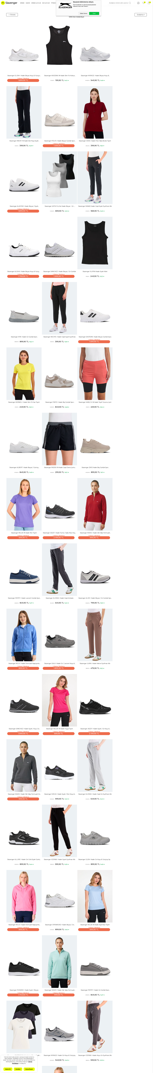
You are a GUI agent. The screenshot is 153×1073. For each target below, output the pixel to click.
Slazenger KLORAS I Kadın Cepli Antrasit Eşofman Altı (59, 464)
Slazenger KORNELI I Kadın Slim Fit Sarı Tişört (129, 269)
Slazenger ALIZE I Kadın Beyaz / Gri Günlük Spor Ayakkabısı (94, 464)
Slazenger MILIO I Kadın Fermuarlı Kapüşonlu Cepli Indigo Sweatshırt (129, 464)
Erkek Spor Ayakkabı (14, 1034)
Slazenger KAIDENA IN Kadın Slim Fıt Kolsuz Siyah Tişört (59, 75)
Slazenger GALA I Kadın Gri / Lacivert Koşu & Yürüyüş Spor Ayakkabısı (24, 529)
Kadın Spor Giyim (13, 1054)
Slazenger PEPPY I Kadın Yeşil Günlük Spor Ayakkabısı (59, 917)
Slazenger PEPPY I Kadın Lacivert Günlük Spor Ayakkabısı (24, 464)
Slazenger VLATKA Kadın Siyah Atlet (129, 204)
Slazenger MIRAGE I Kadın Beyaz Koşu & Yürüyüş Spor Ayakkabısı (94, 75)
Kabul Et (8, 1069)
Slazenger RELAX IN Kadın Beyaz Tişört (129, 852)
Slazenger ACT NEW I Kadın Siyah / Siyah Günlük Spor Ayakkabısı (94, 852)
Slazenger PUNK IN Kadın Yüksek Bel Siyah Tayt (94, 917)
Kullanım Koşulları (36, 1047)
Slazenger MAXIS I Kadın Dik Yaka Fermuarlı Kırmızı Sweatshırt (129, 399)
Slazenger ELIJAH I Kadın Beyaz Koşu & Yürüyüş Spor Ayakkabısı (23, 75)
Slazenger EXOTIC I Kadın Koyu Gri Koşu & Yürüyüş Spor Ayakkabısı (129, 982)
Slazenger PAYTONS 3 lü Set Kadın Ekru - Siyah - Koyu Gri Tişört (59, 788)
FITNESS (53, 3)
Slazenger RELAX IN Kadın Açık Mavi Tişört (59, 723)
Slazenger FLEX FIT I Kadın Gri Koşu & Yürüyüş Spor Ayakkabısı (129, 917)
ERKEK (22, 3)
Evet (94, 13)
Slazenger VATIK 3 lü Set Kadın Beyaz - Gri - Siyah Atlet (129, 140)
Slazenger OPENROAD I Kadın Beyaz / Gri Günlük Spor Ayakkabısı (23, 723)
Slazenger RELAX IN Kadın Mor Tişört (59, 399)
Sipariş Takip (35, 1057)
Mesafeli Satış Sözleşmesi (38, 1038)
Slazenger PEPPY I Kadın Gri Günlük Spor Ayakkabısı (24, 788)
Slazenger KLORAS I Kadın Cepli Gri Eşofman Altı (129, 593)
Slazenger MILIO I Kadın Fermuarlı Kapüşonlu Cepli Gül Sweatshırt (129, 658)
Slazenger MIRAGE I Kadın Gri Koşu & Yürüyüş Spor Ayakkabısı (94, 788)
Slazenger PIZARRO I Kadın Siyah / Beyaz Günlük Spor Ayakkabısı (94, 723)
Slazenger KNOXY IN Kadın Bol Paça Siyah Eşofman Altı (129, 75)
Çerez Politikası (35, 1044)
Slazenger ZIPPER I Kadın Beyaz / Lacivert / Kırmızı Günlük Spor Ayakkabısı (24, 917)
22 (93, 997)
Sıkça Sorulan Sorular (37, 1061)
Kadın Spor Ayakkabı (14, 1051)
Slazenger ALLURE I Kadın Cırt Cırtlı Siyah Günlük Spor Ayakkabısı (24, 658)
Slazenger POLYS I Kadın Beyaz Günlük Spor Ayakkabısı (24, 140)
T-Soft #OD (82, 1070)
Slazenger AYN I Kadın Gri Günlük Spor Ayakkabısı (24, 269)
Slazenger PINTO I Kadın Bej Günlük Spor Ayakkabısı (24, 334)
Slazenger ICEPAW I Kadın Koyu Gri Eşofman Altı (129, 788)
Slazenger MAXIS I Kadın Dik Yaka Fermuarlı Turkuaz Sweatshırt (129, 723)
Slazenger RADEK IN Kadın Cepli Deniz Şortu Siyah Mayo (129, 334)
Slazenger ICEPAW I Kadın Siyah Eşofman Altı (59, 658)
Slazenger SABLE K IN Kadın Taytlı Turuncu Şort (59, 334)
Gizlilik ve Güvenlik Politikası (39, 1034)
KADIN (28, 3)
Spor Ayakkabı (12, 1031)
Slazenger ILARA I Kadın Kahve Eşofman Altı (59, 528)
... (78, 997)
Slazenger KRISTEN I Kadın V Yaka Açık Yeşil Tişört (94, 982)
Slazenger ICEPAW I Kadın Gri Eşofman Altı (24, 982)
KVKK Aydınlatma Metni (38, 1031)
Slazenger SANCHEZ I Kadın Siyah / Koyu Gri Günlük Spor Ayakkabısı (94, 529)
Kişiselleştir (29, 1069)
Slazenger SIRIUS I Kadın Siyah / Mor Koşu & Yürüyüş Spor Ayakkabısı (94, 593)
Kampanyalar (35, 1064)
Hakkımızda (34, 1067)
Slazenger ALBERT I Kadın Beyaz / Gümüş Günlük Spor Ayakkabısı (94, 334)
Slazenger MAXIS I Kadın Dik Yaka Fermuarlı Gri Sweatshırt (59, 593)
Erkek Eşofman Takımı (15, 1047)
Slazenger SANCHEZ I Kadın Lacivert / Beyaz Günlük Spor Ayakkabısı (59, 982)
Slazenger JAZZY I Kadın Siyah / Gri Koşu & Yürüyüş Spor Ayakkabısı (23, 593)
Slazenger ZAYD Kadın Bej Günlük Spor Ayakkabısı (24, 399)
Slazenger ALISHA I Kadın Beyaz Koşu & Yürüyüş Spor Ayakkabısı (59, 205)
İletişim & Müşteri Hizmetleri (39, 1051)
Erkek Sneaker (12, 1038)
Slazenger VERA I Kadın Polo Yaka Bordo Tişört (59, 140)
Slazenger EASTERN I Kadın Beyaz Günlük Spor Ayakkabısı (94, 269)
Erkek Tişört (12, 1044)
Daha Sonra (83, 13)
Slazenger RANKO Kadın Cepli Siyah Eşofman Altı (23, 205)
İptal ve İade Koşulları (37, 1041)
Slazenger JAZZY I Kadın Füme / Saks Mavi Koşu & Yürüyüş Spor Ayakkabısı (94, 399)
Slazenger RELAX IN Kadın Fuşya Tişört (129, 528)
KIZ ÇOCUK (46, 3)
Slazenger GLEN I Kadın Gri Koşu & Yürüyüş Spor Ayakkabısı (94, 658)
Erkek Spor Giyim (13, 1041)
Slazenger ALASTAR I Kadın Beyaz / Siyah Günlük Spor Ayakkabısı (94, 140)
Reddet (18, 1069)
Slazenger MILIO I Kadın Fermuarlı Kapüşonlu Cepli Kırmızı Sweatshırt (58, 852)
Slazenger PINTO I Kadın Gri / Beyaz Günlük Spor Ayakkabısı (24, 852)
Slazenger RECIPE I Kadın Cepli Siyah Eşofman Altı (59, 269)
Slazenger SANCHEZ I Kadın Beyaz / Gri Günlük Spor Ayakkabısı (94, 205)
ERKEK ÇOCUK (36, 3)
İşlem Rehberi (35, 1054)
